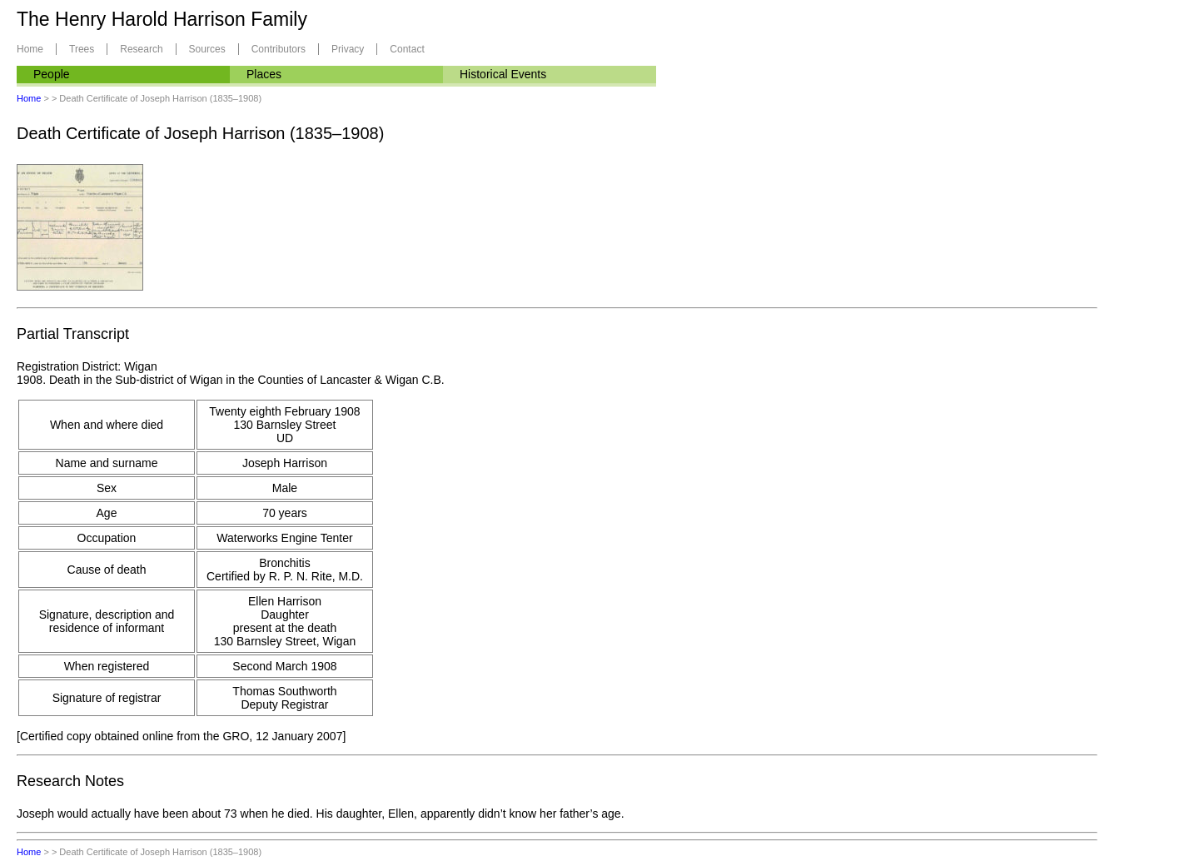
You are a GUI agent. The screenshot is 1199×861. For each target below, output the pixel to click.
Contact (407, 49)
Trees (81, 49)
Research (141, 49)
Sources (207, 49)
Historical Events (503, 74)
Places (263, 74)
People (51, 74)
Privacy (347, 49)
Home (30, 49)
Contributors (278, 49)
